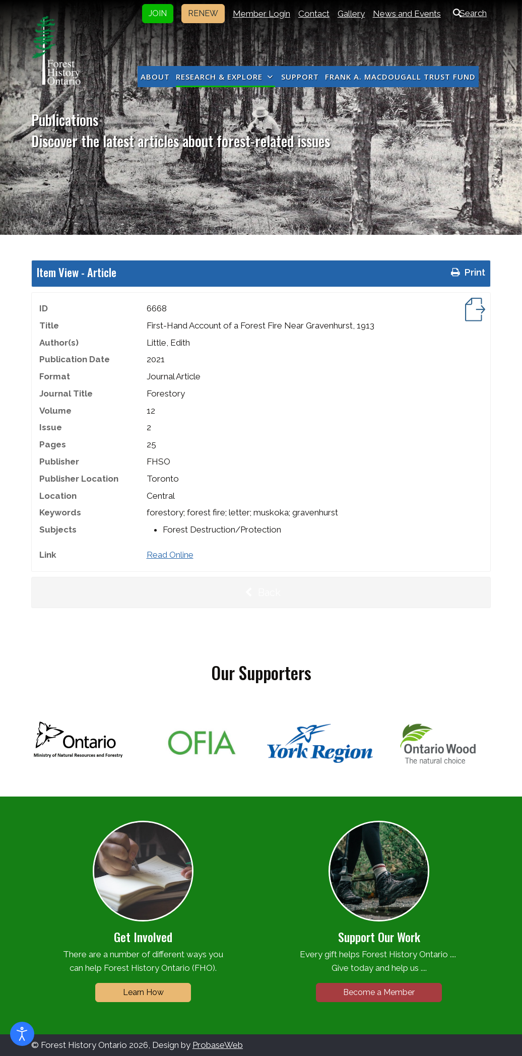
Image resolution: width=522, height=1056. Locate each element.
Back (261, 592)
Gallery (351, 14)
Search (468, 13)
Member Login (261, 14)
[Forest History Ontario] (56, 50)
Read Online (170, 555)
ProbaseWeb (217, 1045)
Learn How (143, 992)
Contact (314, 14)
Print (467, 272)
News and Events (407, 14)
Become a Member (379, 992)
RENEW (203, 13)
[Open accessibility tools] (22, 1034)
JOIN (158, 13)
